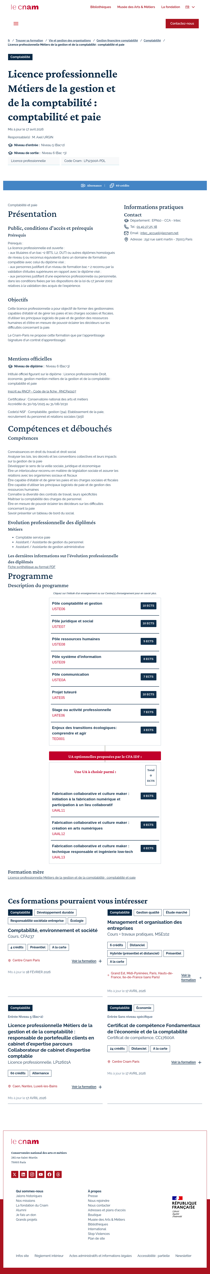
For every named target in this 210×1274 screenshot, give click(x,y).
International (97, 1229)
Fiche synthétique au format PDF (32, 567)
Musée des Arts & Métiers (106, 1219)
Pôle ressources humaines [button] (76, 639)
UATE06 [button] (58, 715)
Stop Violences (99, 1233)
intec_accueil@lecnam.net (159, 233)
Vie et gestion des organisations (70, 40)
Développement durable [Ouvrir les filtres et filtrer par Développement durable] (55, 912)
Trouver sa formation (29, 40)
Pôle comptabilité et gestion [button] (77, 603)
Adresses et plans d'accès (107, 1210)
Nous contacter (99, 1205)
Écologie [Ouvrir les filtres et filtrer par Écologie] (77, 921)
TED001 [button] (58, 739)
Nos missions (25, 1200)
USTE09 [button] (58, 662)
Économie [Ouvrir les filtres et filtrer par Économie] (143, 1008)
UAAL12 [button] (58, 834)
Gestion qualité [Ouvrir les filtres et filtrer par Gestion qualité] (147, 912)
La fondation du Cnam (32, 1205)
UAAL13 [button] (58, 857)
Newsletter (183, 1255)
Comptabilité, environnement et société (53, 930)
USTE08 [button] (58, 644)
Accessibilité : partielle (154, 1255)
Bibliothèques (98, 1224)
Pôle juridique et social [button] (72, 621)
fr (9, 40)
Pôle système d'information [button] (76, 657)
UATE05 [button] (58, 698)
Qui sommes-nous (29, 1191)
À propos (94, 1191)
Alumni (21, 1210)
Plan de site (96, 1238)
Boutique (94, 1215)
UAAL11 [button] (58, 810)
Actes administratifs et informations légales (100, 1255)
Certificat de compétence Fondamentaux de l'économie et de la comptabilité (153, 1029)
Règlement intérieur (49, 1255)
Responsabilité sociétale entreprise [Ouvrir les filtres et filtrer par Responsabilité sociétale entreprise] (37, 921)
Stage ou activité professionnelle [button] (81, 710)
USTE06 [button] (58, 609)
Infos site (22, 1255)
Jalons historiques (29, 1196)
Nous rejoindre (98, 1200)
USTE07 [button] (58, 627)
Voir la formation (84, 961)
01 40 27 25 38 (147, 227)
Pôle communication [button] (70, 674)
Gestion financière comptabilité (117, 40)
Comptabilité (152, 40)
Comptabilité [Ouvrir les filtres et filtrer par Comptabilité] (20, 57)
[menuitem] (100, 7)
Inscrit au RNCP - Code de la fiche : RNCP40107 (42, 391)
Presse (93, 1196)
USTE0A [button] (58, 680)
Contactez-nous (182, 23)
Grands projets (26, 1219)
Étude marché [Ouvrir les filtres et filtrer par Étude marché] (176, 912)
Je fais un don (26, 1215)
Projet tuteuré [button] (64, 692)
